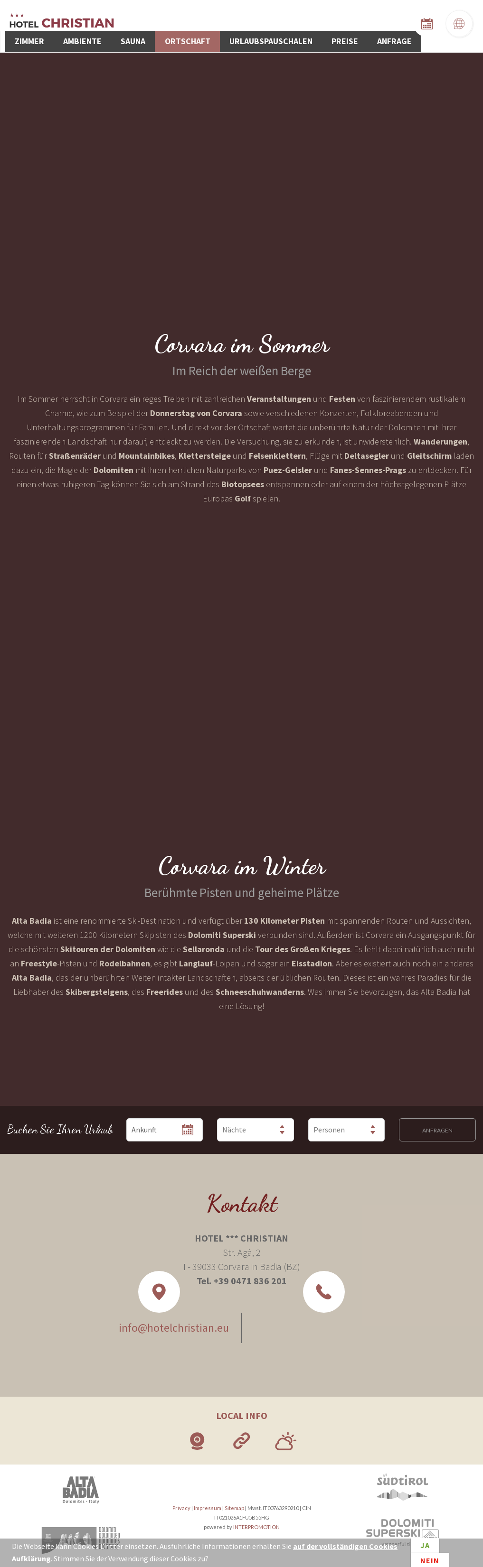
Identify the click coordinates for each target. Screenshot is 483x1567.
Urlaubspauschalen (345, 23)
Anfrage (446, 23)
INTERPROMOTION (256, 1523)
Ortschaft (274, 23)
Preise (407, 23)
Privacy (181, 1504)
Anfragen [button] (437, 1126)
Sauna (231, 23)
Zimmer (149, 23)
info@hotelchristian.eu (167, 1323)
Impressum (207, 1504)
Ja (425, 1547)
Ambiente (191, 23)
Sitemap (234, 1504)
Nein (429, 1558)
